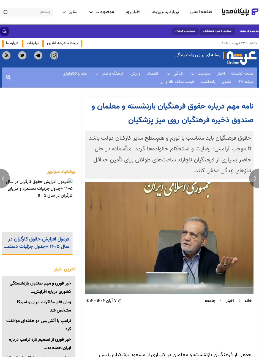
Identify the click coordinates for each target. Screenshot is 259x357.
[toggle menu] (101, 12)
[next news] (254, 178)
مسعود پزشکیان (185, 31)
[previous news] (5, 178)
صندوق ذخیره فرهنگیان (217, 31)
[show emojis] (4, 31)
